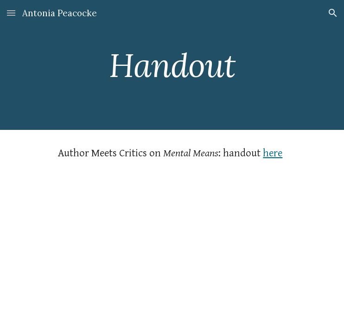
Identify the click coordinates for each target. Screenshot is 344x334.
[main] (171, 65)
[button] (11, 13)
